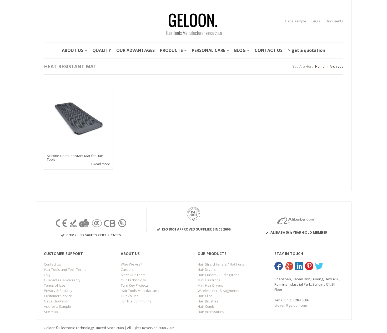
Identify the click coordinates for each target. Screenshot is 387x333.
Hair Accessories (211, 311)
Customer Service (58, 295)
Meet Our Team (133, 274)
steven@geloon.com (290, 305)
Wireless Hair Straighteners (220, 290)
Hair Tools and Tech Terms (65, 269)
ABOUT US (74, 50)
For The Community (136, 301)
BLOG (241, 50)
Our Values (130, 295)
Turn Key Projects (135, 285)
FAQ (47, 274)
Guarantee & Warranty (62, 280)
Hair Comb (206, 306)
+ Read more (100, 164)
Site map (51, 311)
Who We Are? (131, 264)
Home (320, 66)
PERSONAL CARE (210, 50)
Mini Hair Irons (209, 280)
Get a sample (295, 21)
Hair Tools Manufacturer (140, 290)
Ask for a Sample (57, 306)
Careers (127, 269)
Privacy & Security (58, 290)
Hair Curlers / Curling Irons (218, 274)
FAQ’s (315, 21)
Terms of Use (54, 285)
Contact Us (52, 264)
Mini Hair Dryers (210, 285)
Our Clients (334, 21)
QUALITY (101, 50)
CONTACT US (269, 50)
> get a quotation (306, 50)
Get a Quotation (56, 301)
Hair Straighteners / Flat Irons (221, 264)
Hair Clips (205, 295)
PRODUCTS (173, 50)
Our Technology (133, 280)
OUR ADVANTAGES (135, 50)
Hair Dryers (207, 269)
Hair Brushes (208, 301)
